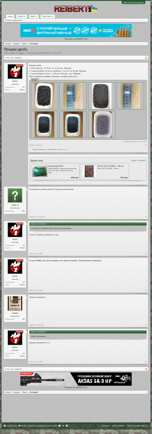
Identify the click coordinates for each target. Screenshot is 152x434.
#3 (146, 253)
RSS (67, 426)
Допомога (105, 426)
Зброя (133, 160)
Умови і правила (118, 426)
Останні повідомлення (13, 20)
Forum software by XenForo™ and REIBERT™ (117, 431)
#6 (146, 361)
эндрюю (15, 313)
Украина (22, 89)
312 (24, 87)
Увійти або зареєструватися (133, 2)
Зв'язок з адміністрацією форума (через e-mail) (39, 426)
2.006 (23, 211)
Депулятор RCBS (55, 166)
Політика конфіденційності (138, 426)
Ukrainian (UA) (11, 426)
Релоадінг (20, 53)
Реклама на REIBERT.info (76, 39)
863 (24, 319)
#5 (146, 325)
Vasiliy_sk (15, 205)
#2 (146, 217)
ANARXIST (52, 149)
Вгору (63, 426)
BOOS (48, 53)
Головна (59, 426)
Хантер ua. (42, 149)
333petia (35, 149)
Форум (10, 16)
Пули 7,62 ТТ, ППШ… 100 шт (111, 166)
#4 (146, 290)
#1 (146, 145)
